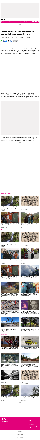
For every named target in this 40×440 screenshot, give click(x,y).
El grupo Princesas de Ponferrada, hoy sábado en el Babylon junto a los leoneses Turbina (9, 365)
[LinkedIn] (11, 41)
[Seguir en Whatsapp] (30, 427)
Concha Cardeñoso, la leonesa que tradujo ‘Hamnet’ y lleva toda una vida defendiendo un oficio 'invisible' (29, 261)
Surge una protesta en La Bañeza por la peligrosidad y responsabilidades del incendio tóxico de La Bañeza (29, 277)
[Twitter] (8, 41)
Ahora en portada (4, 229)
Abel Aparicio (3, 210)
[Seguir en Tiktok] (29, 427)
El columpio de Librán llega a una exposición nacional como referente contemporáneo (8, 329)
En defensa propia (5, 381)
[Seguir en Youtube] (36, 426)
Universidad (22, 21)
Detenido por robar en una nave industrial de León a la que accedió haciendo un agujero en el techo (30, 294)
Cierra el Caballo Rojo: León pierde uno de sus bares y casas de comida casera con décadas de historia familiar (10, 225)
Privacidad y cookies (20, 434)
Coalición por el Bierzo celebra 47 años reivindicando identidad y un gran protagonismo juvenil (29, 225)
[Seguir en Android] (29, 420)
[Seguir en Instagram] (34, 426)
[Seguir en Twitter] (30, 426)
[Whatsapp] (1, 41)
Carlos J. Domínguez (4, 227)
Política (7, 21)
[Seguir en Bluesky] (29, 426)
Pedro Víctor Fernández (24, 209)
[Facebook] (4, 41)
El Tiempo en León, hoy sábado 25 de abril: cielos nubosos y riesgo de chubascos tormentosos (30, 398)
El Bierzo (27, 21)
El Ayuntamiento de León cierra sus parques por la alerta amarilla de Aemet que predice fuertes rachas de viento (30, 329)
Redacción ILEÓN (3, 263)
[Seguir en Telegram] (33, 426)
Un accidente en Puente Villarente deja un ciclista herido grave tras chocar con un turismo (30, 348)
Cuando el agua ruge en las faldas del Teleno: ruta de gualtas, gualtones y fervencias (9, 208)
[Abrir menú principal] (38, 19)
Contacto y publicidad (20, 437)
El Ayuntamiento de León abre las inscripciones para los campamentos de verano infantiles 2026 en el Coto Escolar (29, 365)
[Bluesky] (6, 41)
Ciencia (18, 21)
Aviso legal (20, 436)
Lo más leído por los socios (6, 193)
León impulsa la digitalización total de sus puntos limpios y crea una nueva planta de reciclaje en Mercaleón (10, 312)
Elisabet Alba (23, 263)
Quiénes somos (20, 431)
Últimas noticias (4, 334)
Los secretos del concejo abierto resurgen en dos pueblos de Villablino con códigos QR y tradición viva (9, 348)
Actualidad (3, 21)
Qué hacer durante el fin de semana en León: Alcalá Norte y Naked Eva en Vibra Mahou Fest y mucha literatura (9, 261)
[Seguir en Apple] (30, 420)
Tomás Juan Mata (3, 382)
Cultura (10, 21)
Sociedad (14, 21)
